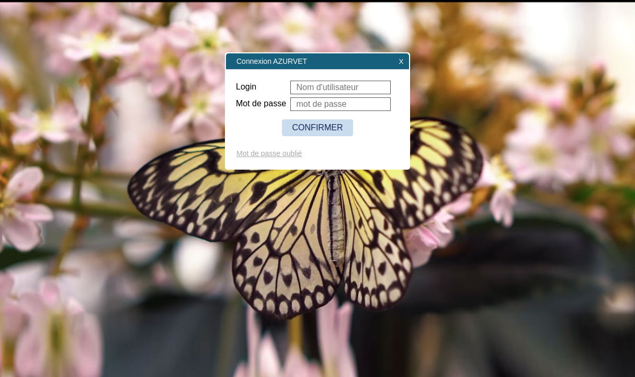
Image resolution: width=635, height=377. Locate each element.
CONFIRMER (317, 127)
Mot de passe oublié (269, 153)
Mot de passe (261, 103)
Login (246, 86)
